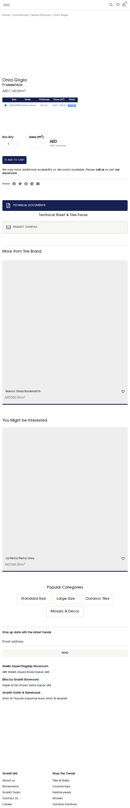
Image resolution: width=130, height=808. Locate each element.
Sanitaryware (61, 792)
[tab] (65, 205)
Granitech (14, 85)
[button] (6, 5)
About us (8, 780)
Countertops (20, 15)
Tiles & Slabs (60, 780)
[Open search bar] (111, 5)
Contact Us (10, 798)
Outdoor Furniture (64, 804)
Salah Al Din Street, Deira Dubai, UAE (26, 685)
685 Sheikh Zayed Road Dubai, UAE (25, 672)
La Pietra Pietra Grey (20, 558)
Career (7, 804)
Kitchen (57, 798)
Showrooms (10, 786)
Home (6, 15)
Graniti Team (11, 792)
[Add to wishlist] (123, 391)
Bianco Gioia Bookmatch (23, 391)
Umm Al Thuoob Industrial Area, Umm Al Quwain (34, 698)
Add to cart (14, 159)
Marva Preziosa (41, 15)
